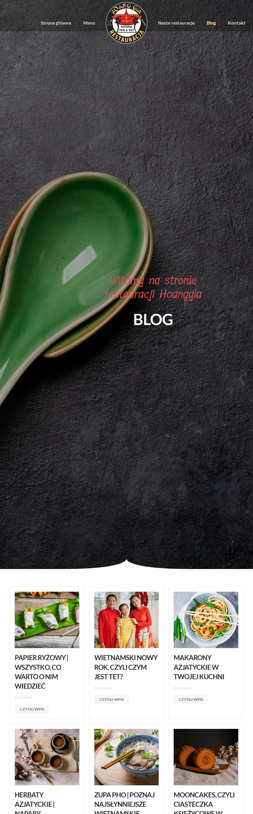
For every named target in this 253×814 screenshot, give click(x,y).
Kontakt (237, 23)
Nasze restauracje (176, 23)
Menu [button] (89, 23)
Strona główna (56, 23)
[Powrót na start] (126, 23)
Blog (211, 23)
